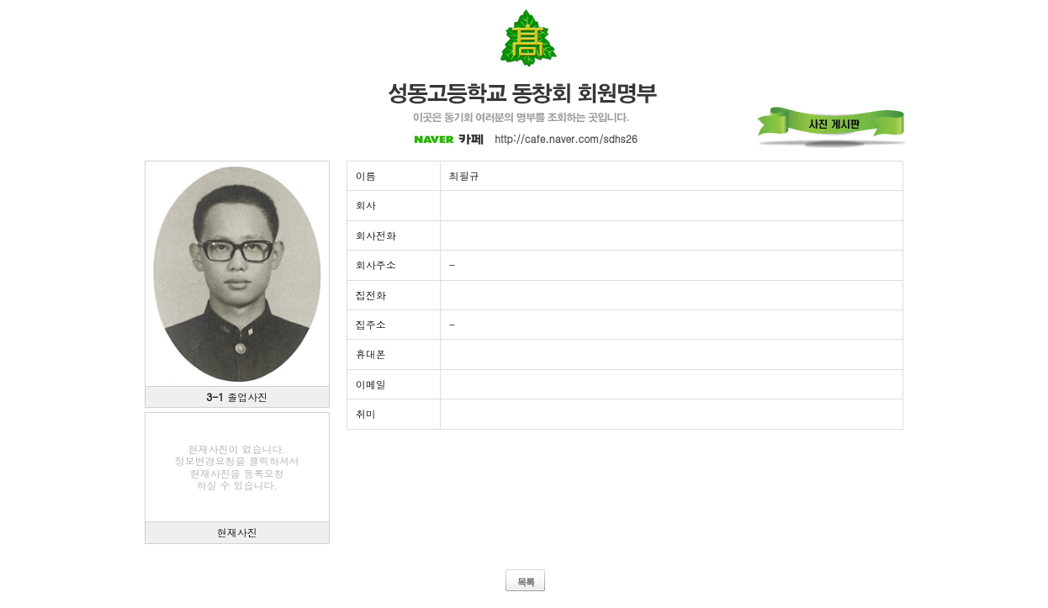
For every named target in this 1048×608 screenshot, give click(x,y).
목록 (525, 582)
